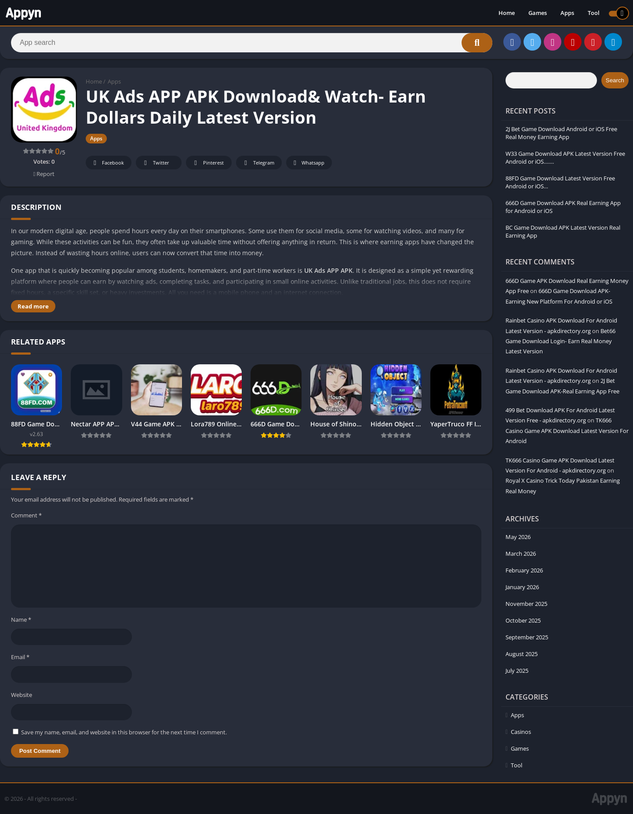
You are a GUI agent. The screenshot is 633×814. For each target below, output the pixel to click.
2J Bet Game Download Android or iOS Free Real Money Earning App (561, 133)
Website (21, 695)
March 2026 (521, 553)
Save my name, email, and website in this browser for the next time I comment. (124, 732)
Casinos (521, 732)
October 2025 (523, 620)
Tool (594, 13)
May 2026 (518, 537)
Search (615, 80)
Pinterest (207, 163)
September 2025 (527, 637)
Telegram (257, 163)
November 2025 (526, 604)
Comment (26, 515)
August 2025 (522, 654)
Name (21, 619)
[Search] (251, 42)
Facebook (107, 163)
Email (20, 657)
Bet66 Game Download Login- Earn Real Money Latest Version (560, 341)
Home (506, 13)
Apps (567, 13)
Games (537, 13)
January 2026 (522, 587)
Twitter (155, 163)
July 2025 (517, 671)
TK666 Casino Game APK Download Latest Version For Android (567, 430)
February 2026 (524, 570)
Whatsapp (307, 163)
